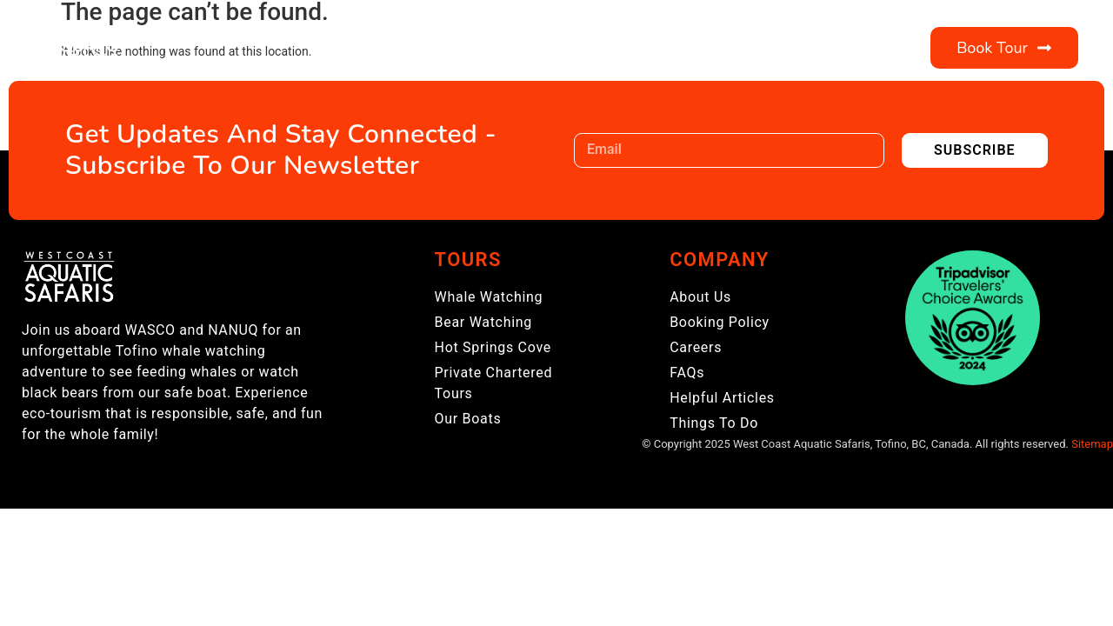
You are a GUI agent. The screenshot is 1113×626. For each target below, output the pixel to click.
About (468, 47)
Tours (367, 47)
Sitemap (1092, 443)
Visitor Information (629, 47)
